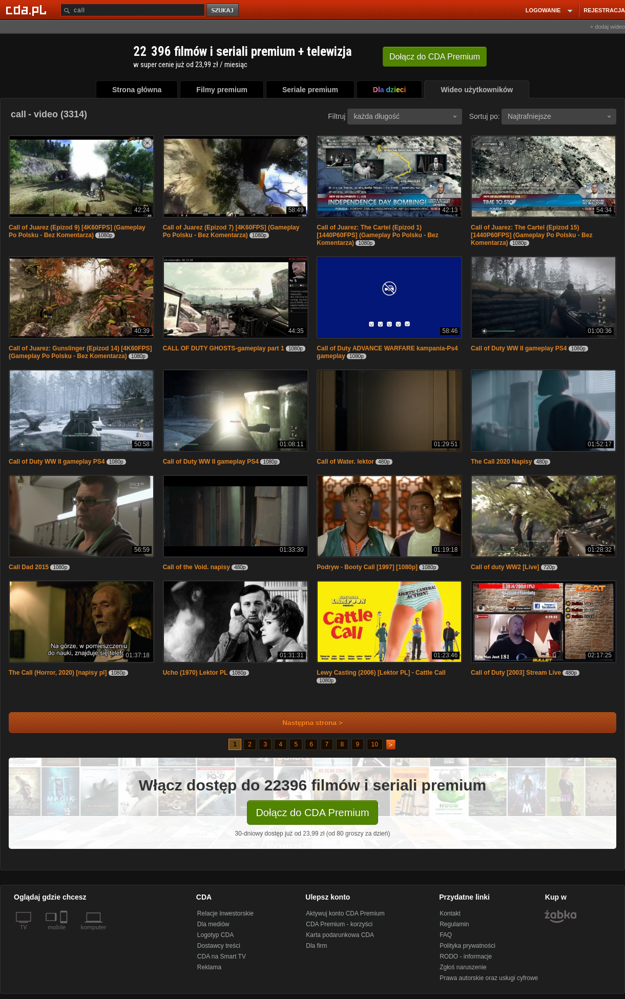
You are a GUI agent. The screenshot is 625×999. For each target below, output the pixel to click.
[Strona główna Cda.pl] (27, 9)
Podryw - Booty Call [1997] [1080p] (367, 567)
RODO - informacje (466, 956)
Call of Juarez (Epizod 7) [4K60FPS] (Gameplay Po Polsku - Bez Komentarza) (231, 231)
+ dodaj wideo (607, 27)
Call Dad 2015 (29, 567)
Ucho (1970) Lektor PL (195, 672)
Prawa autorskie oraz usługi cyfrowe (489, 978)
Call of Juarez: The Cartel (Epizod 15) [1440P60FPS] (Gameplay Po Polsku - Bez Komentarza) (531, 235)
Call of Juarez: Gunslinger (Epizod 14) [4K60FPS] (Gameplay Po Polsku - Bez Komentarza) (80, 352)
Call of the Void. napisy (196, 567)
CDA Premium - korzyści (339, 924)
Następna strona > (305, 722)
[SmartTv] (65, 933)
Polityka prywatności (467, 945)
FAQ (446, 935)
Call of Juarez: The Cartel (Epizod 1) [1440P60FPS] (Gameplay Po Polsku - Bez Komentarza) (377, 235)
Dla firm (316, 945)
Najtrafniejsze (559, 116)
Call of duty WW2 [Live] (505, 567)
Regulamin (454, 924)
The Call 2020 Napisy (501, 461)
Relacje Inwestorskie (225, 913)
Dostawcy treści (218, 945)
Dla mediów (213, 924)
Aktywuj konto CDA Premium (345, 913)
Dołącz (434, 56)
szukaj (223, 10)
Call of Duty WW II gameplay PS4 (519, 348)
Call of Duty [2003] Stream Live (516, 672)
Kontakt (450, 913)
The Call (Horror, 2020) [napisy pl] (58, 672)
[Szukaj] (132, 10)
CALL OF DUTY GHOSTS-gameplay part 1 (223, 348)
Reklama (209, 967)
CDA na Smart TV (221, 956)
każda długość (405, 116)
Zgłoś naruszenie (463, 967)
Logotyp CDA (215, 935)
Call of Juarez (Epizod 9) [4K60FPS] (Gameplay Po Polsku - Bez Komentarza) (77, 231)
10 (374, 744)
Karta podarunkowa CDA (340, 935)
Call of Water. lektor (345, 461)
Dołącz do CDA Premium (312, 812)
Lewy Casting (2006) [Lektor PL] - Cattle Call (381, 672)
